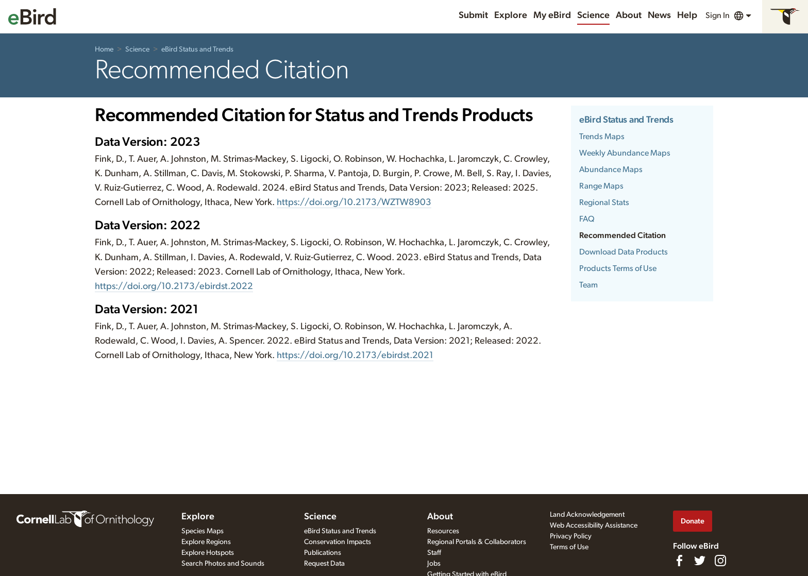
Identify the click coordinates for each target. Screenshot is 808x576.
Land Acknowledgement (587, 514)
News (659, 15)
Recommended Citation (622, 235)
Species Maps (202, 531)
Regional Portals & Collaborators (476, 542)
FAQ (587, 219)
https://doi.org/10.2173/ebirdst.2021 (355, 355)
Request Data (324, 563)
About (629, 15)
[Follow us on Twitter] (700, 560)
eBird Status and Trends (197, 49)
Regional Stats (604, 202)
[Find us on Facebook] (679, 560)
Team (588, 285)
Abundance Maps (611, 169)
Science (593, 15)
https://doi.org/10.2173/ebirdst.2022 (174, 286)
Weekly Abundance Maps (624, 153)
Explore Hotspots (207, 552)
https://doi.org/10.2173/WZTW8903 (354, 202)
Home (104, 49)
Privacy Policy (571, 536)
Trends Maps (602, 136)
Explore (510, 15)
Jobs (434, 563)
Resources (443, 531)
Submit (473, 15)
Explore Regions (206, 542)
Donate (692, 521)
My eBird (552, 15)
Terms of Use (569, 547)
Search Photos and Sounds (222, 563)
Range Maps (601, 186)
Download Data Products (623, 252)
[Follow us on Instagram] (720, 560)
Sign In (717, 15)
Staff (434, 552)
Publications (322, 552)
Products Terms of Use (617, 268)
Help (687, 15)
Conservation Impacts (337, 542)
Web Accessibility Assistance (593, 525)
